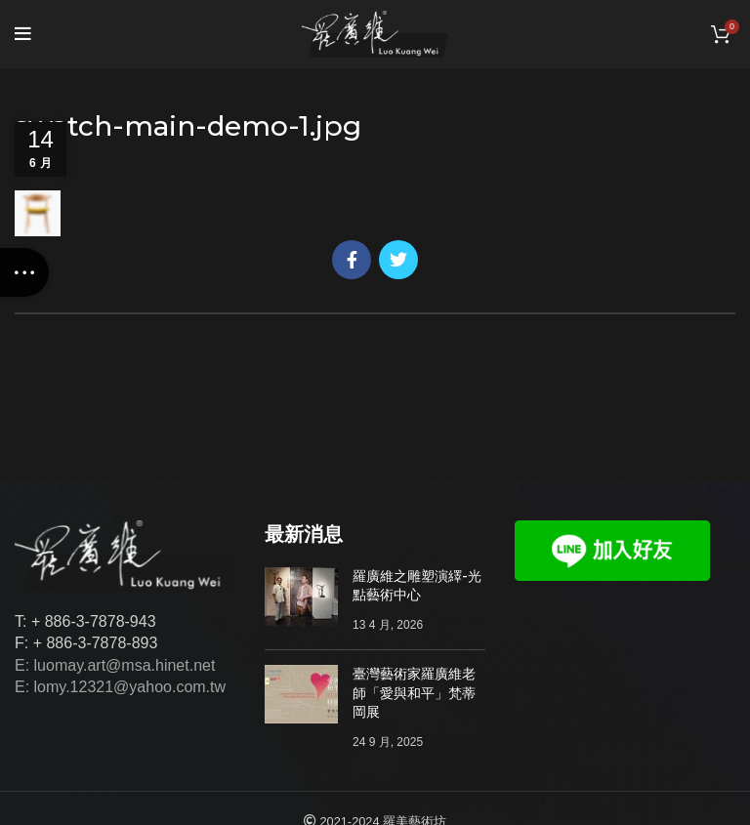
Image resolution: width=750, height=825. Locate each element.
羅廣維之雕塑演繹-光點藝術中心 (417, 585)
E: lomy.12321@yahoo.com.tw (120, 687)
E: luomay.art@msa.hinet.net (115, 665)
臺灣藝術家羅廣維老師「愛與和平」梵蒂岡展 (414, 693)
